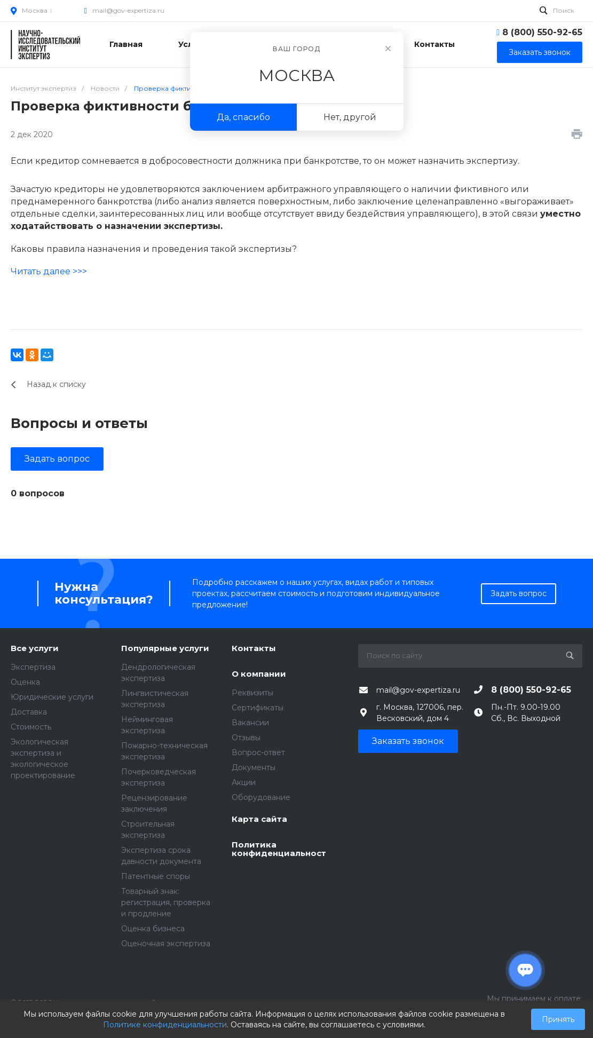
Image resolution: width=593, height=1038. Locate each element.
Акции (244, 782)
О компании (259, 674)
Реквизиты (252, 693)
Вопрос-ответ (258, 752)
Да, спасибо (243, 117)
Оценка (25, 682)
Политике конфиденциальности (165, 1024)
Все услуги (35, 648)
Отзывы (246, 737)
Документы (253, 767)
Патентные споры (155, 876)
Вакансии (250, 722)
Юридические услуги (52, 697)
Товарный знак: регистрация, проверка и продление (165, 902)
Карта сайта (259, 819)
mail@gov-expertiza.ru (128, 10)
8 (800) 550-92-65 (542, 32)
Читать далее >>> (49, 271)
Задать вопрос (57, 459)
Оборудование (261, 797)
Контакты (254, 648)
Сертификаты (257, 707)
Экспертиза (33, 667)
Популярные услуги (165, 648)
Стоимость (31, 727)
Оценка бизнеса (153, 928)
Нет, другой (349, 117)
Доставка (29, 712)
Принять (558, 1019)
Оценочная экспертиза (165, 943)
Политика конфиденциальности (279, 849)
